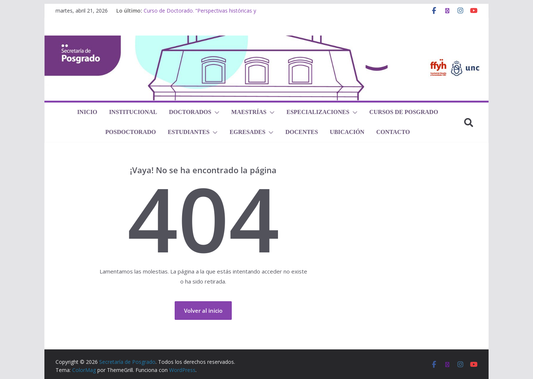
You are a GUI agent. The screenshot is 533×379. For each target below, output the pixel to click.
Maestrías (248, 112)
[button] (215, 112)
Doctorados (190, 112)
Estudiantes (188, 132)
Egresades (247, 132)
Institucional (133, 112)
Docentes (301, 132)
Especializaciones (317, 112)
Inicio (87, 112)
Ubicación (347, 132)
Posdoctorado (130, 132)
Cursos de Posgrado (403, 112)
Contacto (393, 132)
